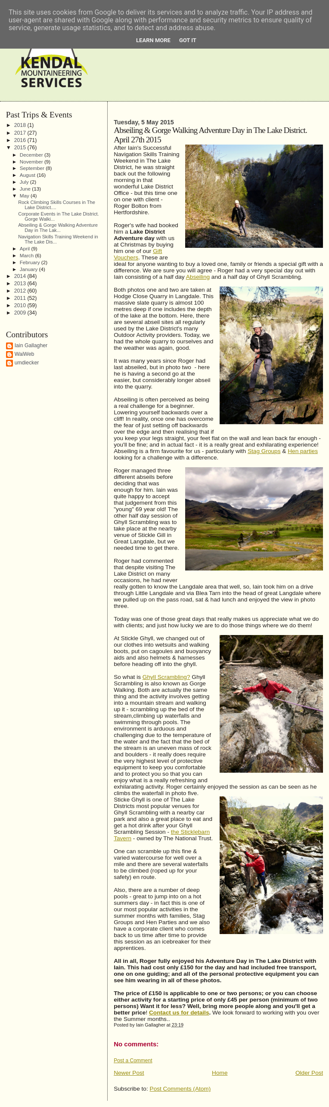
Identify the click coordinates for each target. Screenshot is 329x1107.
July (25, 182)
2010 (21, 305)
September (33, 168)
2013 (21, 284)
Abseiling (198, 277)
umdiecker (27, 363)
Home (219, 1073)
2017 (21, 133)
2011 (21, 298)
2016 (21, 140)
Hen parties (303, 451)
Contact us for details (179, 1012)
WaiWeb (24, 354)
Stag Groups (264, 451)
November (32, 161)
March (27, 255)
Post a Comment (133, 1061)
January (29, 269)
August (28, 175)
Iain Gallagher (31, 345)
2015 (21, 148)
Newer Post (129, 1073)
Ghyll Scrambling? (166, 677)
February (30, 262)
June (26, 188)
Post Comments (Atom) (180, 1088)
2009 (21, 313)
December (32, 154)
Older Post (309, 1073)
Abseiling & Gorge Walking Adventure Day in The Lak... (58, 227)
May (25, 195)
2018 (21, 125)
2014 (21, 276)
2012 (21, 291)
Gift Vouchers (138, 254)
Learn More (153, 40)
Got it (187, 40)
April (25, 248)
